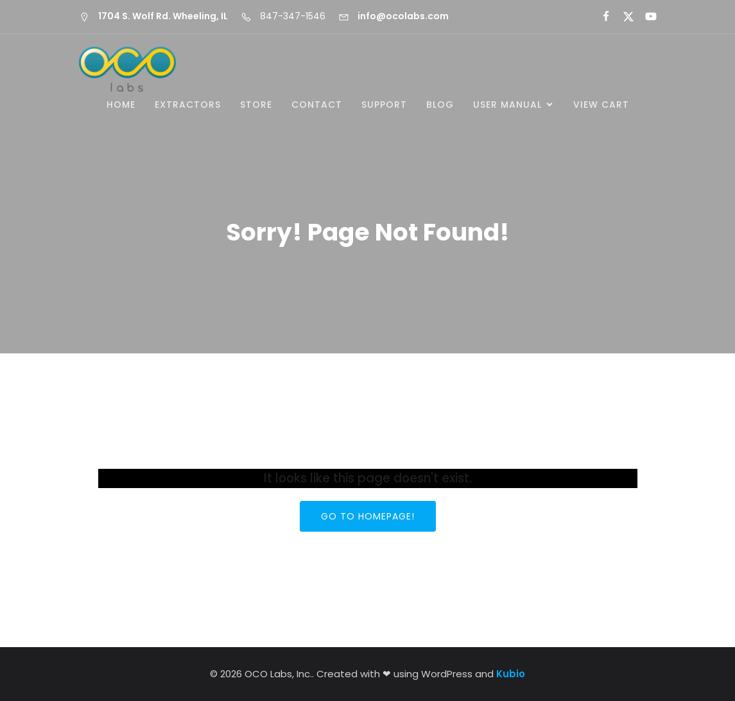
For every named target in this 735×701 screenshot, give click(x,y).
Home (121, 104)
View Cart (601, 104)
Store (256, 104)
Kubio (510, 673)
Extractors (188, 104)
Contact (316, 104)
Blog (440, 104)
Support (384, 104)
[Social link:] (600, 16)
